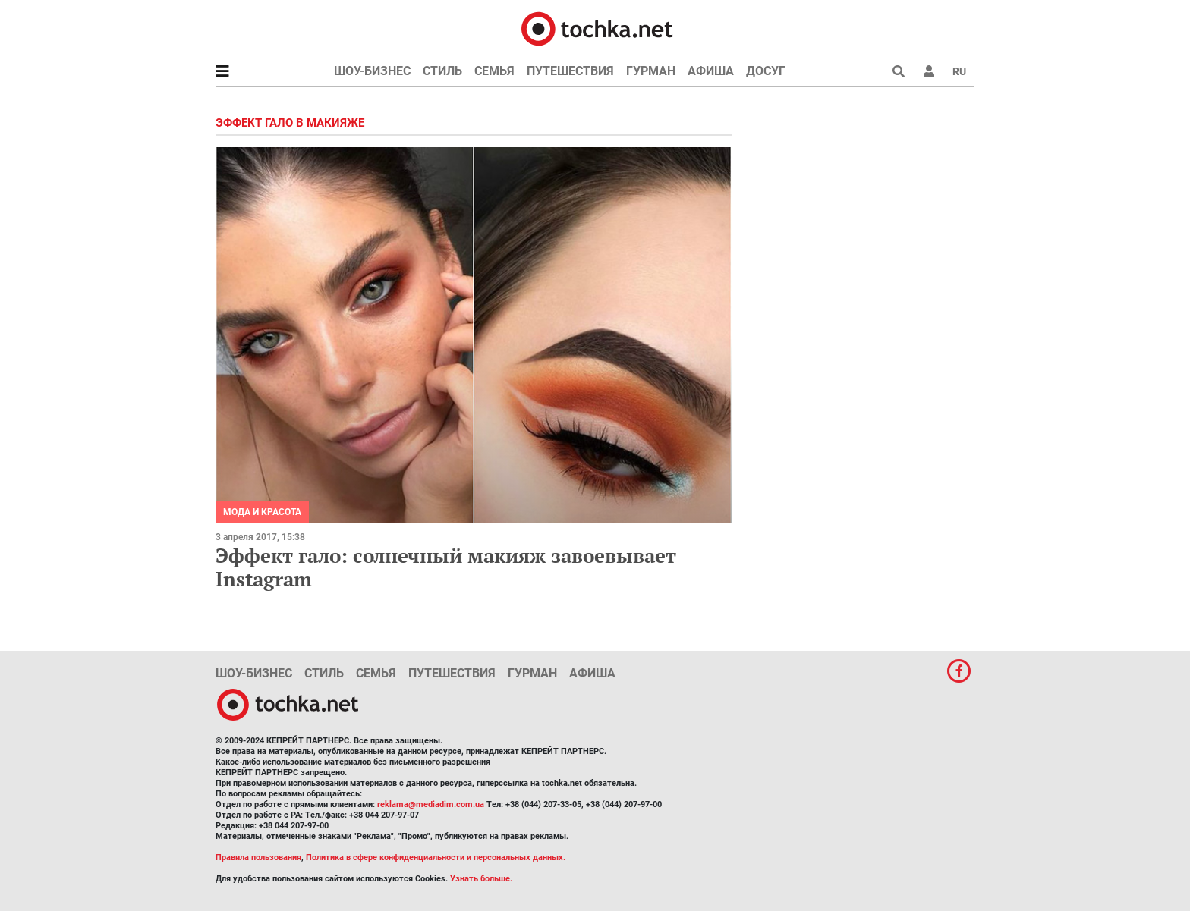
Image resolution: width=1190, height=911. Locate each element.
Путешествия (570, 71)
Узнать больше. (481, 879)
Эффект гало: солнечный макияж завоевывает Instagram (446, 567)
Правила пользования (258, 857)
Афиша (711, 71)
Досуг (765, 71)
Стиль (442, 71)
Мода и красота (262, 512)
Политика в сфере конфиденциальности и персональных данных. (435, 857)
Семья (494, 71)
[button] (929, 71)
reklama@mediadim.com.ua (430, 804)
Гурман (650, 71)
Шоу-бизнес (372, 71)
